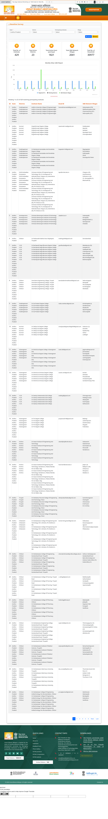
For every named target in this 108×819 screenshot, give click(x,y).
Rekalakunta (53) (87, 245)
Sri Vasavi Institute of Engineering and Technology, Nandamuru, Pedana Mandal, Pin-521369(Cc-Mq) (43, 466)
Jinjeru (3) (85, 464)
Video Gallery (62, 18)
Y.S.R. (20, 245)
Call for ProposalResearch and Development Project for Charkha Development (28, 2)
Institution (35, 743)
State (11, 30)
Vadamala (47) (87, 650)
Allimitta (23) (86, 633)
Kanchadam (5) (87, 445)
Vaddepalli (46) (87, 249)
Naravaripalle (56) (87, 652)
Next (92, 719)
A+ (103, 2)
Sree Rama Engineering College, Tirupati (43, 280)
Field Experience (42, 18)
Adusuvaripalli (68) (88, 255)
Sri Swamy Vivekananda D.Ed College (42, 395)
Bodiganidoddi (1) (87, 219)
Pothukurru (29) (87, 176)
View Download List (86, 755)
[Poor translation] (6, 794)
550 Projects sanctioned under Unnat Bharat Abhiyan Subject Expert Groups (93, 740)
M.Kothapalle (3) (87, 303)
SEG (21, 18)
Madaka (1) (86, 473)
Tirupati (21, 498)
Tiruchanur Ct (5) (87, 677)
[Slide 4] (54, 96)
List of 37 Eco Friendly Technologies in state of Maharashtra (93, 747)
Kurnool (21, 126)
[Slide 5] (55, 96)
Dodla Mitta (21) (87, 562)
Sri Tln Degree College (38, 418)
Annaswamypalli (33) (88, 631)
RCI (27, 18)
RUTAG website (37, 757)
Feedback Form (37, 746)
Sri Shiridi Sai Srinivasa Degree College (42, 372)
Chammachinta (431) (88, 111)
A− (97, 2)
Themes (53, 18)
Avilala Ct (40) (86, 673)
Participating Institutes (61, 30)
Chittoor (21, 238)
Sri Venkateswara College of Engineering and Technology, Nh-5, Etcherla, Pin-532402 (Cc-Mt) (44, 523)
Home (34, 738)
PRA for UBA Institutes (90, 751)
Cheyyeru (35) (86, 172)
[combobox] (20, 32)
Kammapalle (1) (87, 648)
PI (32, 18)
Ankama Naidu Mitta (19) (89, 560)
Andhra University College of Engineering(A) (44, 107)
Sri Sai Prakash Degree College (40, 303)
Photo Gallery (36, 749)
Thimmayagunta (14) (88, 623)
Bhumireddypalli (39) (88, 257)
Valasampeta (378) (88, 107)
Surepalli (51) (86, 247)
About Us (35, 741)
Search (88, 36)
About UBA (13, 18)
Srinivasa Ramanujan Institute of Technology (44, 215)
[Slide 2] (52, 96)
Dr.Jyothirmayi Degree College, (40, 126)
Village (79, 30)
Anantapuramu (23, 215)
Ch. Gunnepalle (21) (88, 178)
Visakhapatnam (23, 107)
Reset (95, 36)
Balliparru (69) (87, 466)
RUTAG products (37, 751)
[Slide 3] (53, 96)
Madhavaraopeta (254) (89, 109)
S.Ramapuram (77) (88, 251)
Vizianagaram (23, 349)
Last (97, 719)
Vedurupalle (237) (87, 113)
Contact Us (100, 782)
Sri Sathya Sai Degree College (40, 326)
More (82, 18)
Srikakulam (22, 521)
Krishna (21, 441)
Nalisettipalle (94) (87, 654)
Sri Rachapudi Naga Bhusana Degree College (44, 245)
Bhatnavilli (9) (86, 180)
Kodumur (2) (86, 326)
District (34, 30)
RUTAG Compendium (38, 754)
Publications (74, 18)
